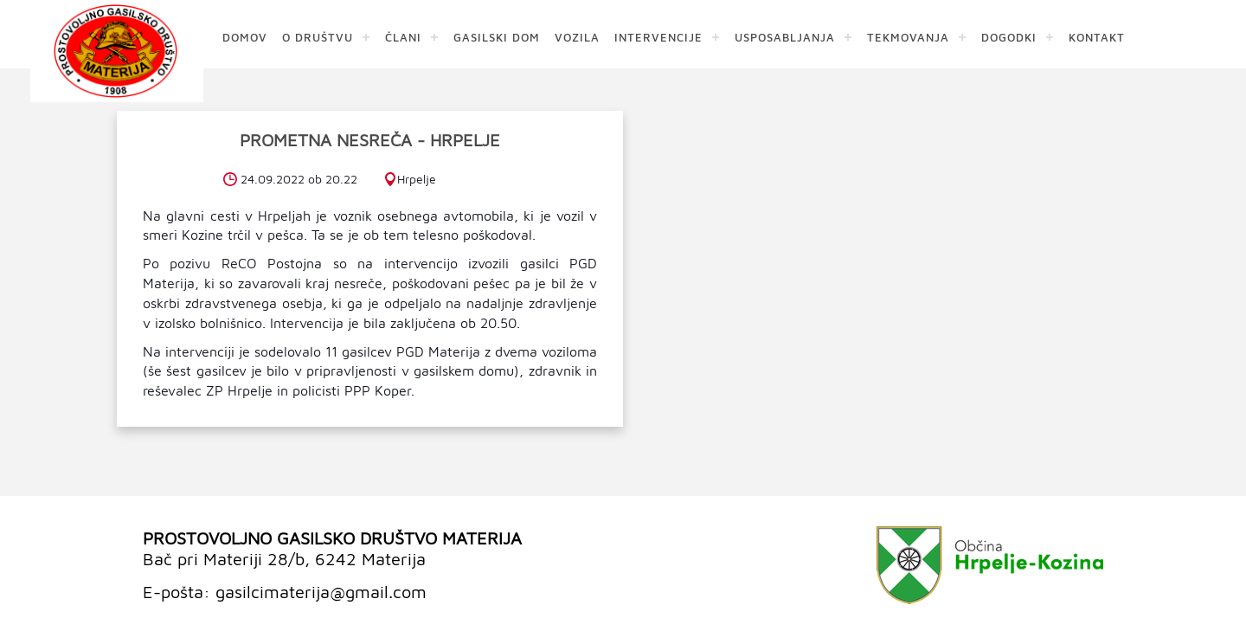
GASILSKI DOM (496, 36)
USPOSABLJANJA (785, 36)
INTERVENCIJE (658, 36)
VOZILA (577, 36)
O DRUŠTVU (317, 36)
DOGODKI (1009, 36)
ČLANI (403, 36)
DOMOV (244, 36)
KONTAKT (1097, 36)
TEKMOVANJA (908, 36)
